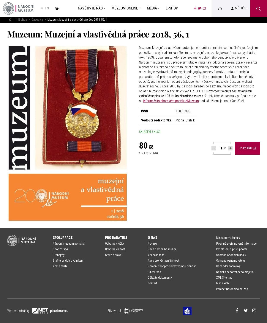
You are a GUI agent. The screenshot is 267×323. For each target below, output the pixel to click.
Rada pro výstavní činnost (163, 260)
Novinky (152, 243)
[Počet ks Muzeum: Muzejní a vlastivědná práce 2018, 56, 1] (219, 148)
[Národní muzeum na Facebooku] (195, 8)
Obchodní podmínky (228, 266)
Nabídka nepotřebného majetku (235, 272)
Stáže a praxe (113, 255)
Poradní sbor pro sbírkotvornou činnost (172, 266)
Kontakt (152, 283)
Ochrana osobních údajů (231, 255)
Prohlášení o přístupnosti (231, 249)
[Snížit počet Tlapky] (213, 148)
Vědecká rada (156, 255)
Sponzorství (60, 249)
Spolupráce (63, 238)
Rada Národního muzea (162, 249)
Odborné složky (114, 243)
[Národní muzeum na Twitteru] (199, 8)
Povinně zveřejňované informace (236, 243)
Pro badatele (116, 238)
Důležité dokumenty (160, 277)
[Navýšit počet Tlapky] (230, 148)
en (47, 8)
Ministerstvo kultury (228, 237)
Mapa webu (223, 283)
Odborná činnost (115, 249)
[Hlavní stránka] (10, 20)
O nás (152, 238)
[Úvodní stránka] (18, 8)
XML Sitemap (224, 277)
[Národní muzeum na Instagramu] (204, 8)
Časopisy (37, 20)
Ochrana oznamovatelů (230, 260)
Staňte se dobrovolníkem (68, 260)
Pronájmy (59, 255)
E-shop (22, 20)
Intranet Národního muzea (232, 289)
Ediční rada (154, 272)
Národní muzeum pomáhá (69, 243)
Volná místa (60, 266)
